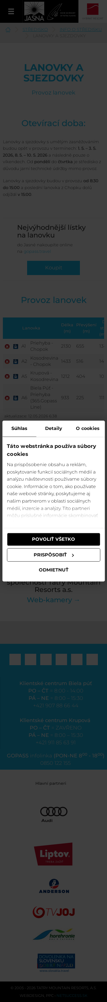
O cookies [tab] (88, 428)
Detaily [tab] (53, 428)
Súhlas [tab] (19, 428)
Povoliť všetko (53, 539)
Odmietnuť (53, 570)
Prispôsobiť (54, 555)
